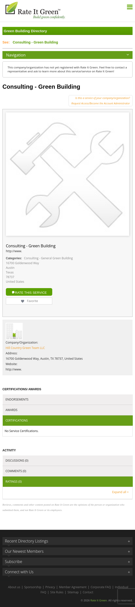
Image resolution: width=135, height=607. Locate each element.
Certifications (17, 420)
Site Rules (56, 592)
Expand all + (120, 492)
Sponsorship (32, 587)
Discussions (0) (17, 460)
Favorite (29, 301)
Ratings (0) (14, 481)
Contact (88, 592)
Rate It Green (98, 600)
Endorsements (17, 399)
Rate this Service (31, 292)
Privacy (50, 587)
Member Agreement (73, 587)
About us (14, 587)
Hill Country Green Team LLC (25, 348)
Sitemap (73, 592)
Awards (12, 410)
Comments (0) (16, 471)
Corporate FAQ (101, 587)
